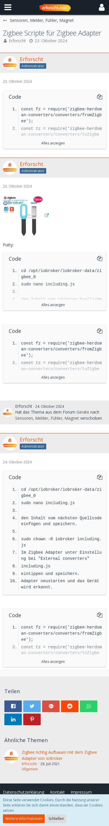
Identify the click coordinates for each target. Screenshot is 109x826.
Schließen (56, 818)
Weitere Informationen (23, 818)
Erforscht (17, 40)
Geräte (82, 412)
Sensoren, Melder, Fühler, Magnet (47, 418)
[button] (8, 7)
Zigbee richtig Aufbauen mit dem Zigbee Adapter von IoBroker (59, 755)
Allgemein (30, 769)
